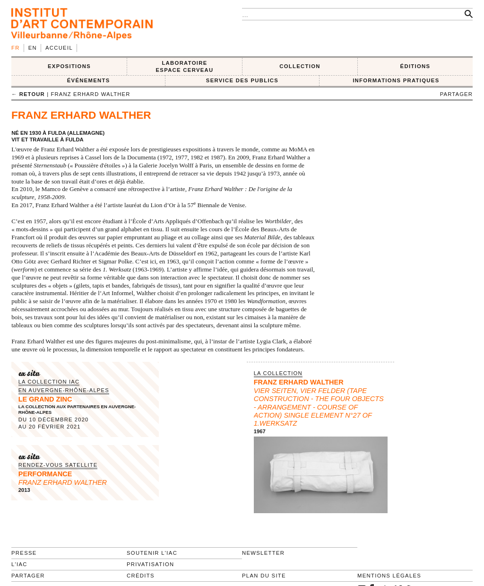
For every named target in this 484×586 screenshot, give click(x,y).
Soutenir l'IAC (152, 553)
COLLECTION (299, 66)
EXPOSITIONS (69, 66)
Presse (24, 553)
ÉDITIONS (415, 66)
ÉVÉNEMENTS (88, 80)
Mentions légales (389, 575)
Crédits (141, 575)
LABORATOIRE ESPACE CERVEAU (184, 66)
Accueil (59, 48)
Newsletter (263, 553)
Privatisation (150, 564)
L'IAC (19, 564)
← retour (28, 94)
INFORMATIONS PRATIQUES (396, 80)
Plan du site (264, 575)
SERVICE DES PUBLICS (242, 80)
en (32, 48)
